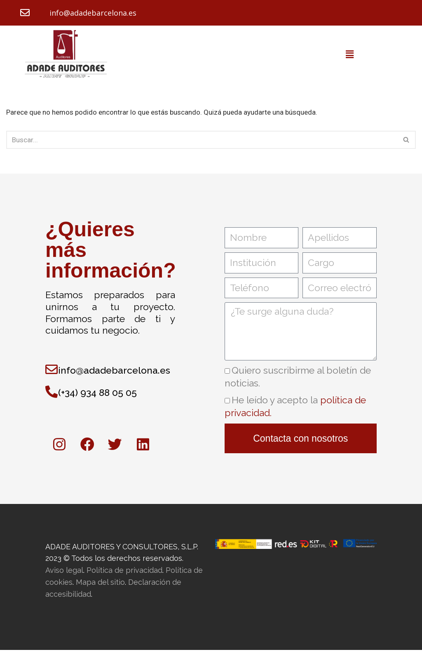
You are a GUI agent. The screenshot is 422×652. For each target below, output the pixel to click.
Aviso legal (64, 572)
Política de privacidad (124, 572)
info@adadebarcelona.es (92, 13)
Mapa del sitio (100, 584)
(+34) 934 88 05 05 (97, 393)
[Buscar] (201, 141)
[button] (349, 55)
